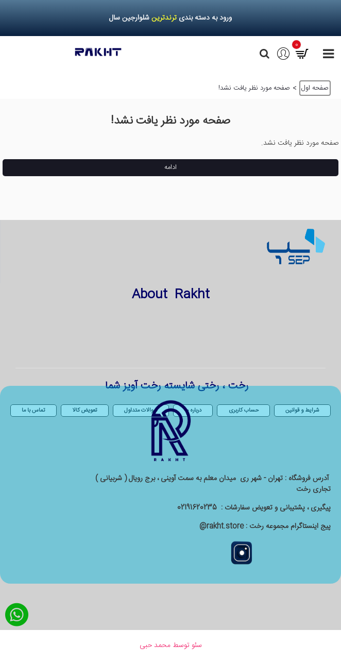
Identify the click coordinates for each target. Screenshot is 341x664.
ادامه (170, 167)
